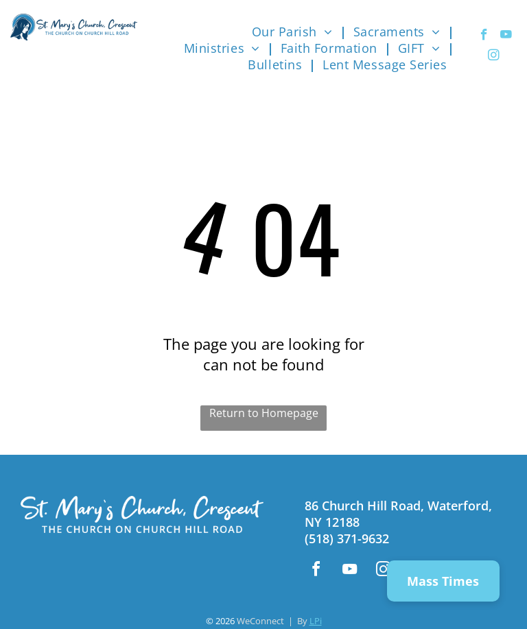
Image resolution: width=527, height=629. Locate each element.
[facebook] (484, 36)
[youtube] (506, 36)
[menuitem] (296, 31)
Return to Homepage (263, 412)
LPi (315, 621)
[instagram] (493, 57)
